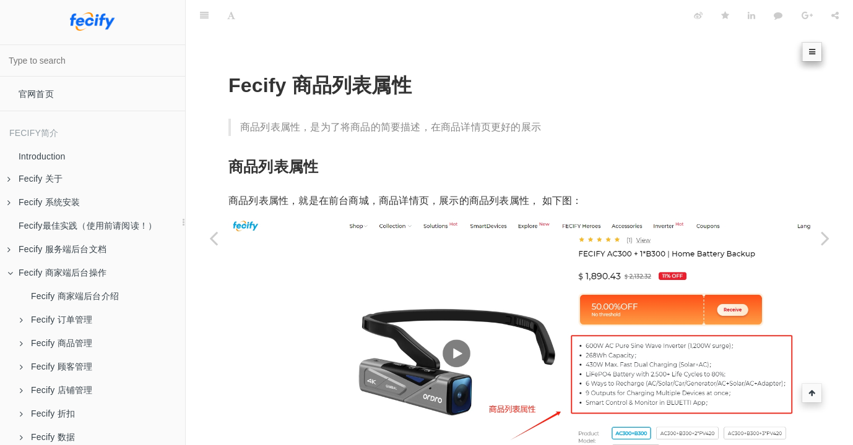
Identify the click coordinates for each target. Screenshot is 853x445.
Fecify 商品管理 (56, 343)
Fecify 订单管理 (56, 319)
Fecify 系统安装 (43, 202)
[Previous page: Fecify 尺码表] (213, 238)
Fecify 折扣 (47, 413)
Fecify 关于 (35, 179)
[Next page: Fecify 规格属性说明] (825, 238)
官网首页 (36, 94)
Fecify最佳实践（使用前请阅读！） (88, 226)
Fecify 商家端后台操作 (56, 273)
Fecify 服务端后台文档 (56, 249)
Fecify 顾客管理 (56, 366)
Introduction (42, 156)
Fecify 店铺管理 (56, 390)
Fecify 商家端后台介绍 (75, 296)
